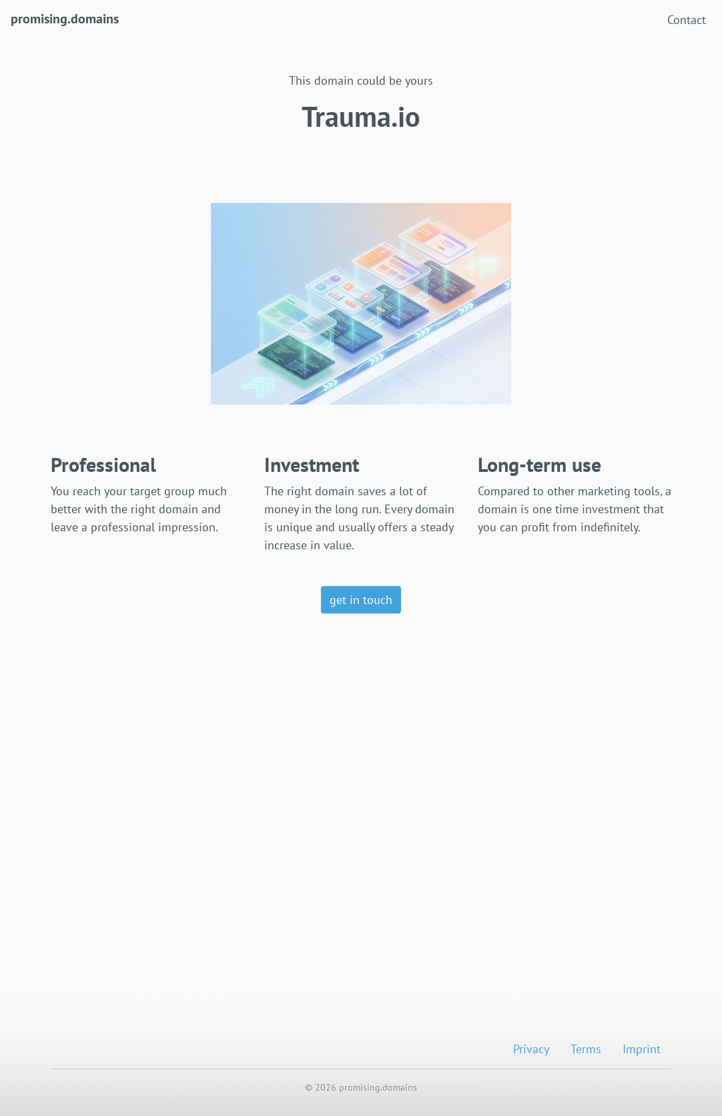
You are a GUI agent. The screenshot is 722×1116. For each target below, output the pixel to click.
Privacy (531, 1049)
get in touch (361, 599)
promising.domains (65, 17)
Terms (586, 1049)
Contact (686, 19)
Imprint (642, 1049)
